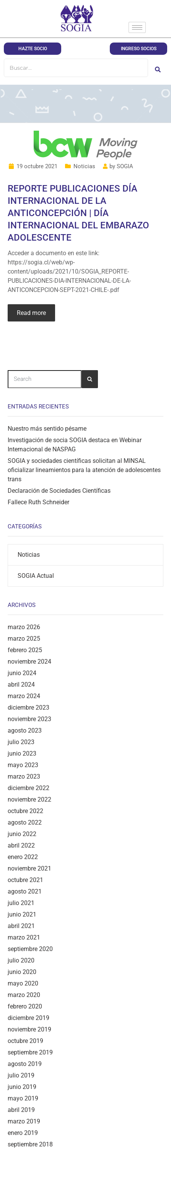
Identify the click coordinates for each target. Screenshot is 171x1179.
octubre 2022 (25, 811)
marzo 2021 (24, 937)
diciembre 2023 (28, 707)
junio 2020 (22, 972)
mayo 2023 (23, 765)
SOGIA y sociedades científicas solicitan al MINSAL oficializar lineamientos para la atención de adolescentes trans (84, 470)
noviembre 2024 (29, 661)
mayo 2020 (23, 983)
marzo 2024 (24, 696)
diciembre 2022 (28, 788)
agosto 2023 (25, 730)
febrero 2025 (25, 650)
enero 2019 (23, 1132)
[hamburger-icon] (137, 27)
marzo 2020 (24, 995)
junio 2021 (22, 914)
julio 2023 (21, 742)
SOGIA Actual (36, 575)
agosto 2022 (25, 822)
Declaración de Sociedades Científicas (59, 490)
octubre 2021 (25, 880)
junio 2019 (22, 1086)
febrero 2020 (25, 1006)
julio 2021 (21, 903)
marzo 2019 (24, 1121)
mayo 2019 (23, 1098)
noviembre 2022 (29, 799)
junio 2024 (22, 673)
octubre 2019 (25, 1041)
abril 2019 (21, 1109)
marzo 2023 (24, 776)
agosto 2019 (25, 1063)
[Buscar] (76, 68)
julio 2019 (21, 1075)
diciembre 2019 (28, 1018)
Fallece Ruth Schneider (38, 502)
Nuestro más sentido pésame (47, 428)
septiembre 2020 (30, 949)
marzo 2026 (24, 627)
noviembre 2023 (29, 719)
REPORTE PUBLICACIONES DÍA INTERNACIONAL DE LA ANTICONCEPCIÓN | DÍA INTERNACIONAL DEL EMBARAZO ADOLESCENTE (78, 213)
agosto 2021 (25, 891)
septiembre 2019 (30, 1052)
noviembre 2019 (29, 1029)
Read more (31, 312)
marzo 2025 (24, 638)
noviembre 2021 (29, 868)
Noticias (84, 166)
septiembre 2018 (30, 1144)
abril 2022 (21, 845)
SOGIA (125, 166)
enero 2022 (23, 857)
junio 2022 (22, 834)
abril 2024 (21, 684)
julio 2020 (21, 960)
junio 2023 (22, 753)
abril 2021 (21, 926)
